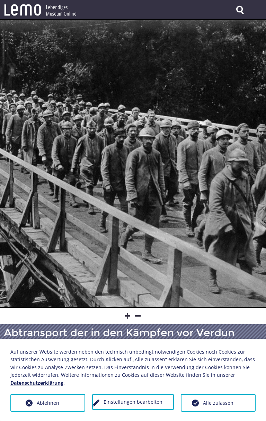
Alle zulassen (218, 403)
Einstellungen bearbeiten (133, 402)
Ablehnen (48, 403)
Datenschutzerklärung (36, 383)
